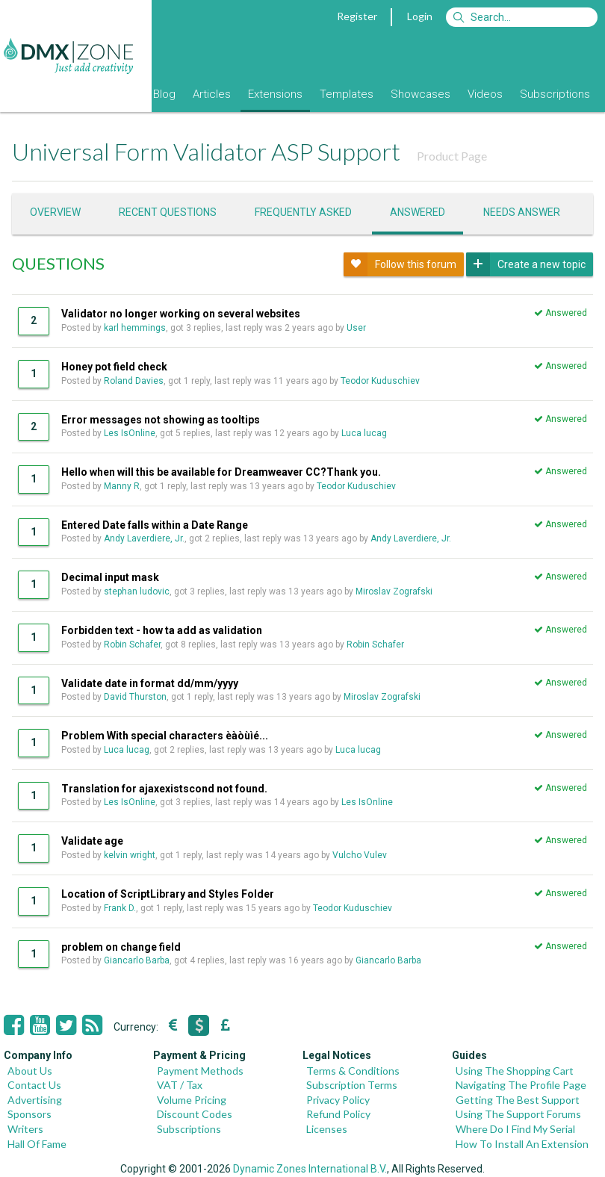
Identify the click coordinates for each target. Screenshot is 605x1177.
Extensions (275, 94)
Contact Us (34, 1084)
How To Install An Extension (522, 1143)
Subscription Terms (351, 1084)
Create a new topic (526, 264)
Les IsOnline (129, 433)
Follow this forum (400, 264)
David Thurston (135, 697)
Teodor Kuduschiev (380, 381)
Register (357, 16)
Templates (346, 94)
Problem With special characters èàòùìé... (164, 736)
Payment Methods (200, 1070)
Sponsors (29, 1114)
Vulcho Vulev (359, 855)
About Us (29, 1070)
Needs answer (521, 212)
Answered (417, 212)
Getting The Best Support (518, 1099)
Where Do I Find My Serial (515, 1128)
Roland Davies (134, 381)
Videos (485, 94)
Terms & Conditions (353, 1070)
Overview (55, 212)
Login (419, 16)
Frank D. (120, 908)
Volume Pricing (191, 1099)
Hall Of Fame (36, 1143)
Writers (25, 1128)
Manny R (122, 486)
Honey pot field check (114, 367)
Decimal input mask (110, 577)
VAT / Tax (179, 1084)
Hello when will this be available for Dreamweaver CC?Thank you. (221, 472)
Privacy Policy (338, 1099)
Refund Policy (338, 1114)
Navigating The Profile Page (521, 1084)
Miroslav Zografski (394, 591)
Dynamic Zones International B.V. (310, 1169)
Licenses (326, 1128)
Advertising (34, 1099)
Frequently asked (303, 212)
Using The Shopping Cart (515, 1070)
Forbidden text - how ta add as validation (161, 630)
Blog (164, 94)
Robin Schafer (132, 644)
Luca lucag (364, 433)
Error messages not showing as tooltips (160, 420)
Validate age (92, 841)
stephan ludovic (137, 591)
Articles (212, 94)
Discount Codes (194, 1114)
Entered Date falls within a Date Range (154, 525)
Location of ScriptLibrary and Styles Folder (167, 894)
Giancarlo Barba (137, 960)
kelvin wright (129, 855)
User (357, 328)
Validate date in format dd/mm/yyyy (149, 683)
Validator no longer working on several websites (180, 314)
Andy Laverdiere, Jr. (144, 538)
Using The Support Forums (518, 1114)
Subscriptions (555, 94)
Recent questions (168, 212)
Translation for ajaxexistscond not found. (164, 789)
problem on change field (121, 947)
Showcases (420, 94)
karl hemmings (135, 328)
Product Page (452, 156)
